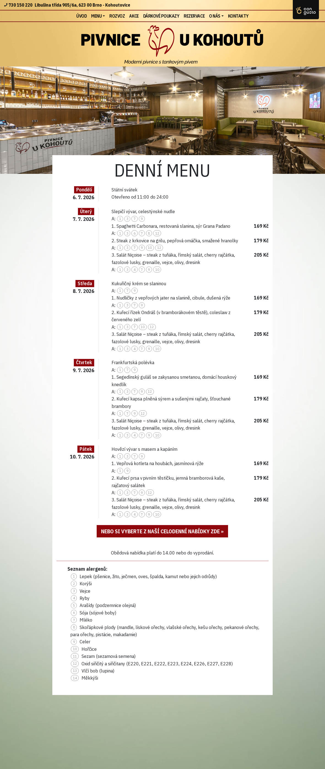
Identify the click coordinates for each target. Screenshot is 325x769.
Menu (96, 16)
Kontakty (238, 16)
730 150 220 (20, 5)
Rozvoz (117, 16)
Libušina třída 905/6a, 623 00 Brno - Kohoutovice (82, 5)
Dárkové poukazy (161, 16)
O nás (214, 16)
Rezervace (194, 16)
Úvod (82, 15)
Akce (134, 16)
